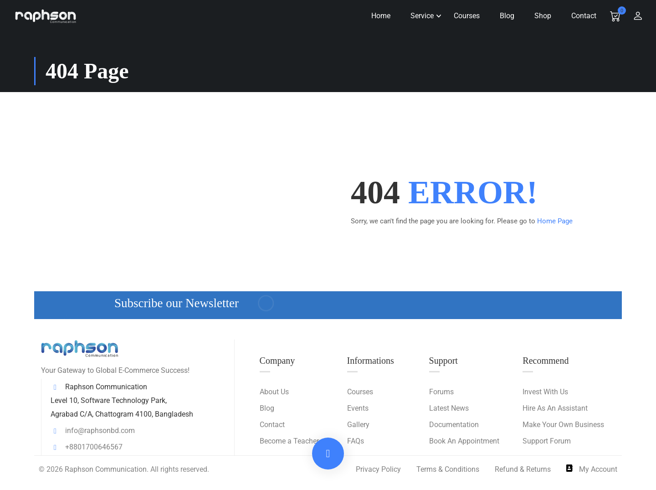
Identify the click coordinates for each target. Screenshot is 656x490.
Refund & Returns (523, 469)
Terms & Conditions (447, 469)
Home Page (555, 221)
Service (418, 15)
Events (358, 408)
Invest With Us (545, 391)
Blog (503, 15)
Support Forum (547, 441)
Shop (539, 15)
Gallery (358, 424)
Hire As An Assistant (555, 408)
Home (377, 15)
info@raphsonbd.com (93, 430)
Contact (580, 15)
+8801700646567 (87, 447)
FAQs (355, 441)
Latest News (449, 408)
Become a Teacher (289, 441)
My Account (591, 469)
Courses (463, 15)
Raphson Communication (106, 469)
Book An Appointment (464, 441)
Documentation (454, 424)
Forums (441, 391)
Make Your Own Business (563, 424)
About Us (274, 391)
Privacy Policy (378, 469)
